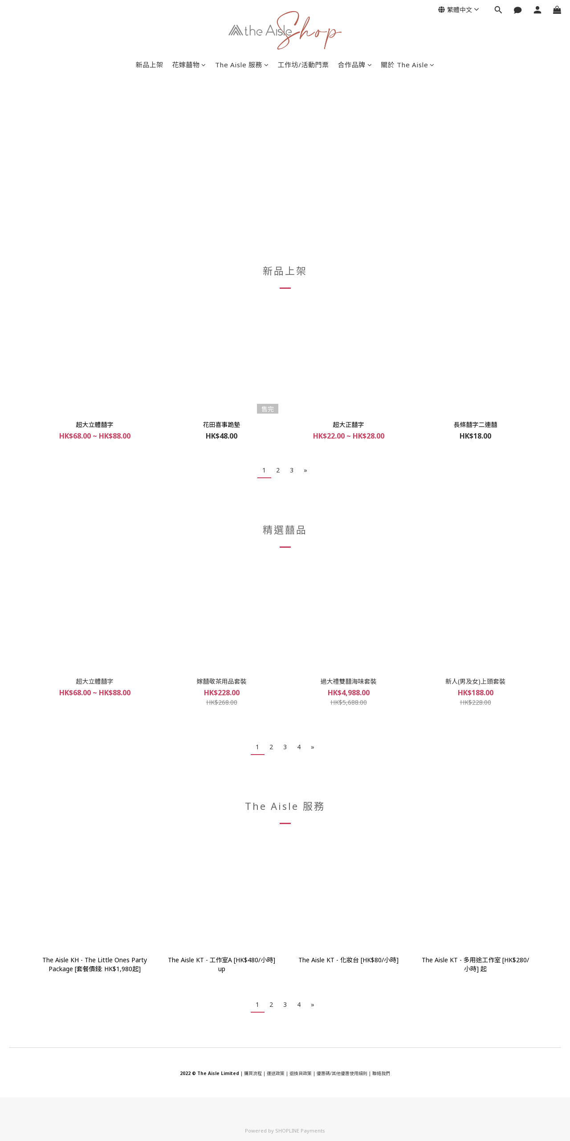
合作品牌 (355, 64)
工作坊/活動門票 (303, 64)
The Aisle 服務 (242, 64)
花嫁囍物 (189, 64)
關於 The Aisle (408, 64)
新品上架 (149, 64)
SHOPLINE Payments (300, 1130)
